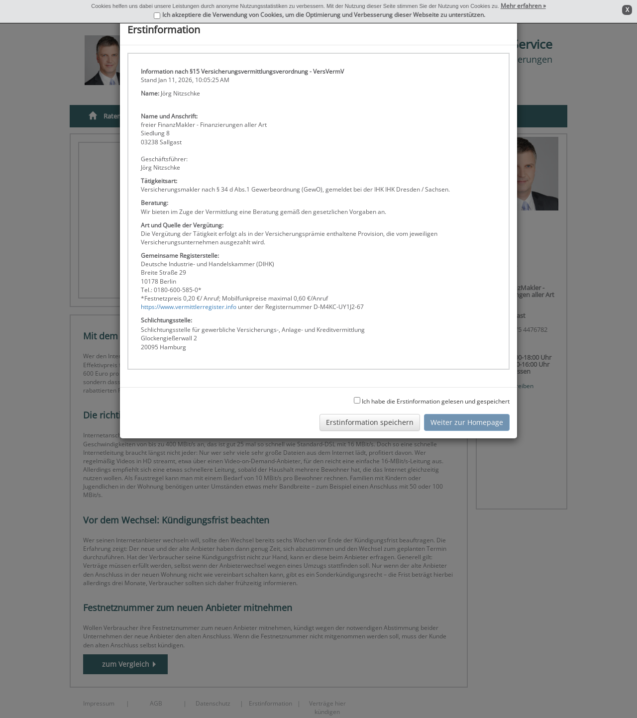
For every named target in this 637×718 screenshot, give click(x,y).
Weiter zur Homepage (466, 422)
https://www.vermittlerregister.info (188, 307)
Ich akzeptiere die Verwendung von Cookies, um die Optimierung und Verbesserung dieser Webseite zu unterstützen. (323, 14)
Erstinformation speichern (370, 422)
